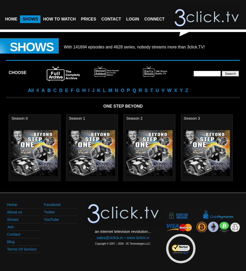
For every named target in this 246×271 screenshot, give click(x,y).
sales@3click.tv (110, 237)
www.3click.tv (138, 237)
